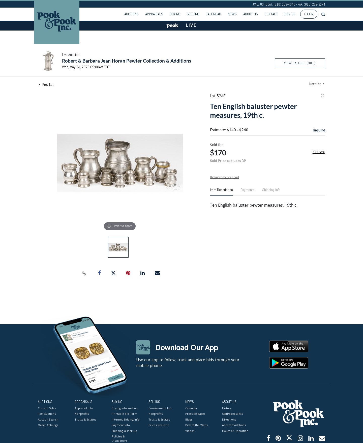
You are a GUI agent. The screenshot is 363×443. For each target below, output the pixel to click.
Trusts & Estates (85, 419)
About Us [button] (250, 14)
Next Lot (316, 84)
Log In (308, 14)
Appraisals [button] (154, 14)
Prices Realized (158, 425)
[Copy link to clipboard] (84, 273)
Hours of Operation (235, 430)
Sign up (289, 14)
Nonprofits (82, 414)
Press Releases (195, 414)
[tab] (221, 192)
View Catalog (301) (300, 63)
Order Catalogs (48, 425)
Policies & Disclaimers (119, 438)
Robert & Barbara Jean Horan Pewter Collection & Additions (126, 61)
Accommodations (234, 425)
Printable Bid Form (124, 414)
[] (318, 152)
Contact (271, 14)
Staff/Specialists (232, 414)
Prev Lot (46, 84)
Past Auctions (47, 414)
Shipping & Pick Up (124, 430)
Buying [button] (175, 14)
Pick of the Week (196, 425)
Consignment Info (160, 408)
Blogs (188, 419)
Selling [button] (193, 14)
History (227, 408)
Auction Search (48, 419)
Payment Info (121, 425)
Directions (229, 419)
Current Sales (47, 408)
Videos (189, 430)
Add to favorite (322, 96)
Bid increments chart (224, 177)
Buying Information (125, 408)
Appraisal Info (84, 408)
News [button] (232, 14)
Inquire (319, 130)
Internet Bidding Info (126, 419)
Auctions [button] (131, 14)
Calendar (213, 14)
